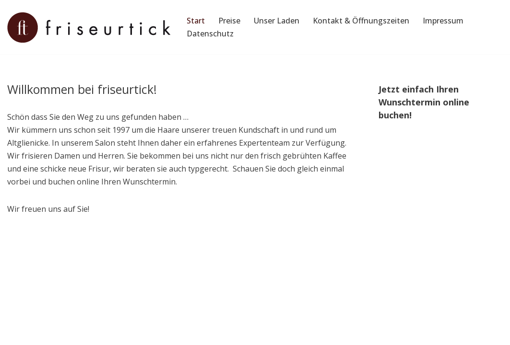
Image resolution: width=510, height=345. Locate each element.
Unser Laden (276, 20)
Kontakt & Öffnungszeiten (361, 20)
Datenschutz (210, 33)
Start (196, 20)
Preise (229, 20)
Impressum (443, 20)
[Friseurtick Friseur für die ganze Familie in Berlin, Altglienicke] (88, 27)
